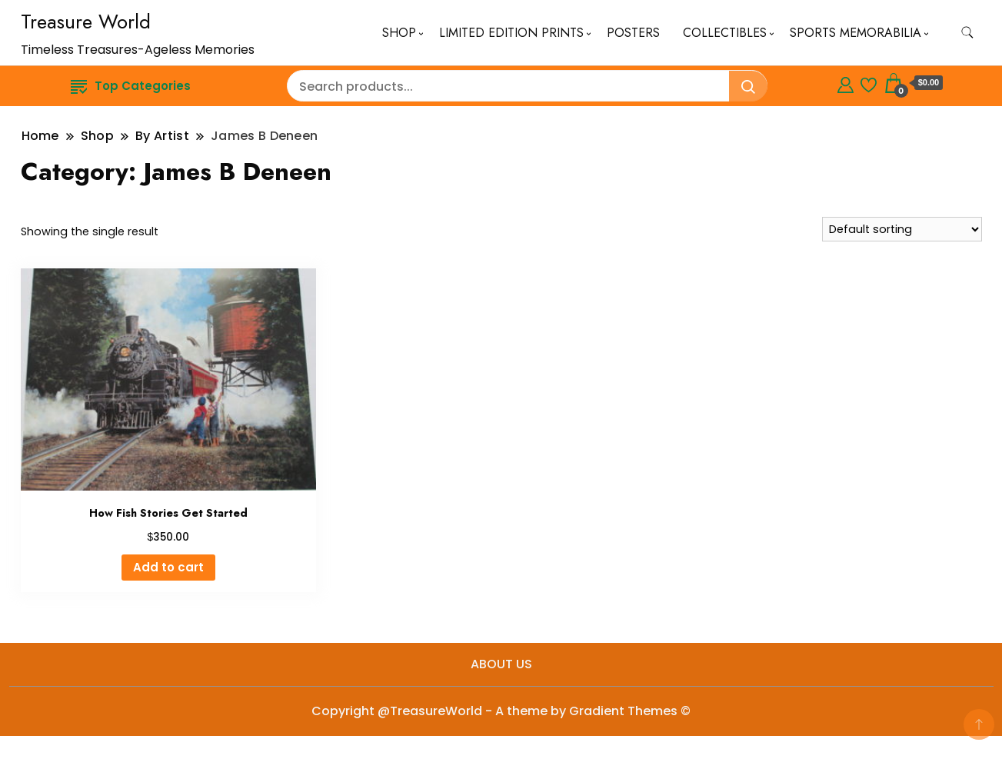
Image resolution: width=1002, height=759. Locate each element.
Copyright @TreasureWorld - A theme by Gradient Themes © (501, 711)
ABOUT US (501, 664)
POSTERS (633, 33)
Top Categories (131, 86)
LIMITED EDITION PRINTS (511, 33)
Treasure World (86, 21)
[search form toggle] (967, 32)
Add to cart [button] (168, 567)
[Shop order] (902, 229)
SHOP (399, 33)
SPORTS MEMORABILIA (855, 33)
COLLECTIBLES (725, 33)
